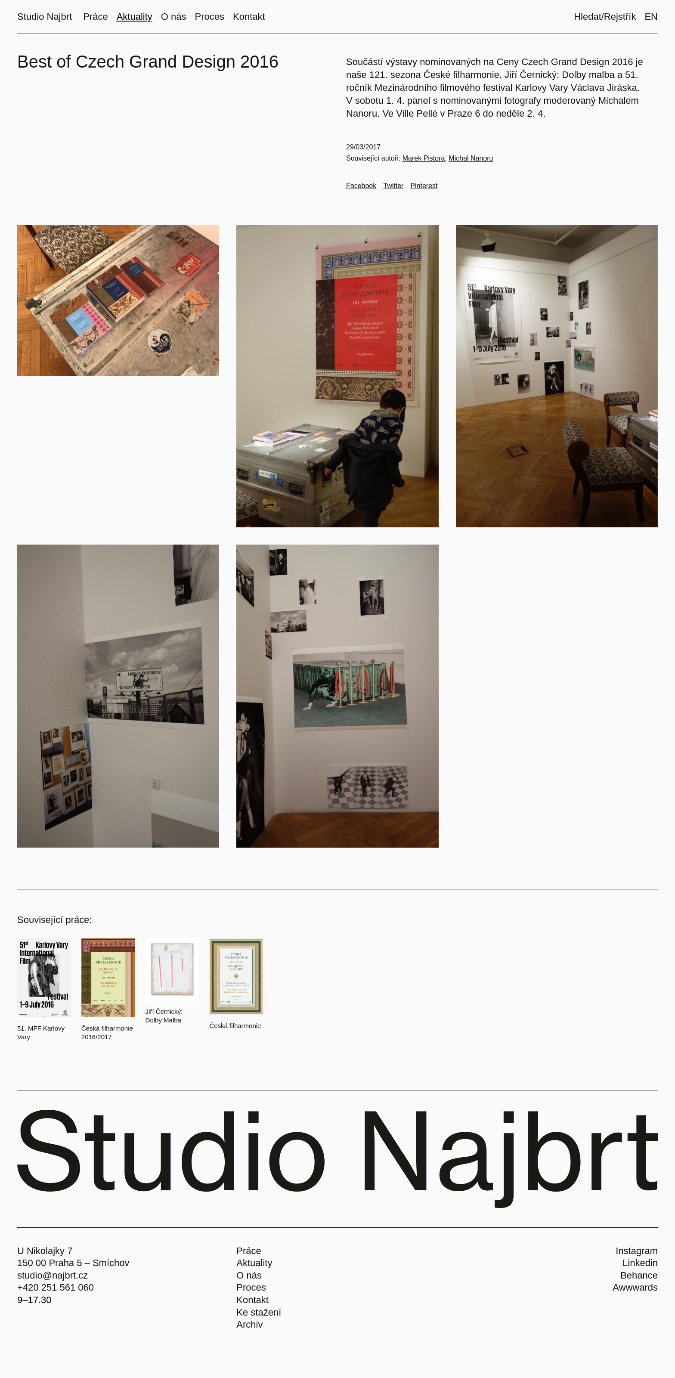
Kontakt (252, 1299)
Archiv (249, 1324)
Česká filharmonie (235, 1025)
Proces (251, 1287)
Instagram (637, 1250)
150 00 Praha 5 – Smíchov (73, 1262)
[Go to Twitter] (393, 186)
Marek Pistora (424, 158)
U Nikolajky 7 (44, 1250)
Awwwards (635, 1287)
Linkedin (640, 1262)
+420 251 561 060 (55, 1287)
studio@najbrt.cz (52, 1275)
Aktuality (254, 1262)
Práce (248, 1250)
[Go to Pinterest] (423, 186)
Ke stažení (258, 1312)
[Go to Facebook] (361, 186)
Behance (639, 1275)
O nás (249, 1275)
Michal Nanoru (471, 158)
